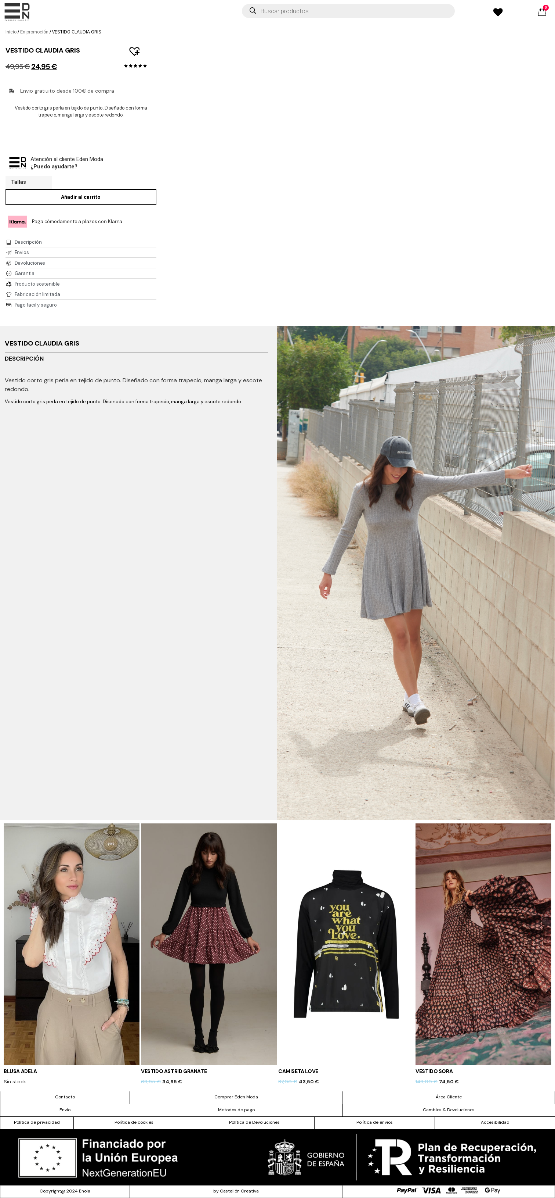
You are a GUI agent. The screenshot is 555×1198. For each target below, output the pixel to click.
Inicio (11, 32)
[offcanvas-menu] (17, 12)
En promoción (34, 32)
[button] (131, 47)
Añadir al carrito (81, 197)
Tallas (18, 182)
